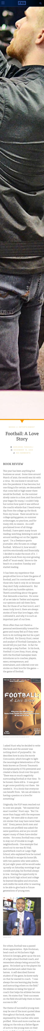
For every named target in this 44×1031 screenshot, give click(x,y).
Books (12, 427)
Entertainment (27, 427)
